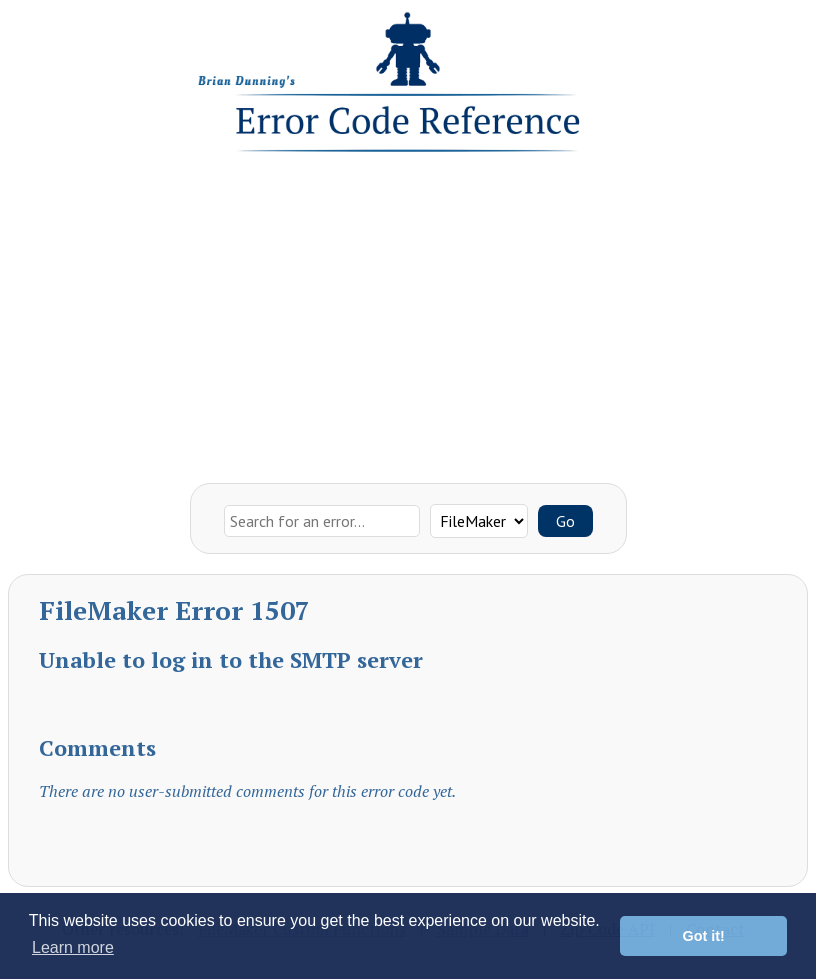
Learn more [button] (73, 947)
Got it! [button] (704, 936)
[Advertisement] (408, 313)
